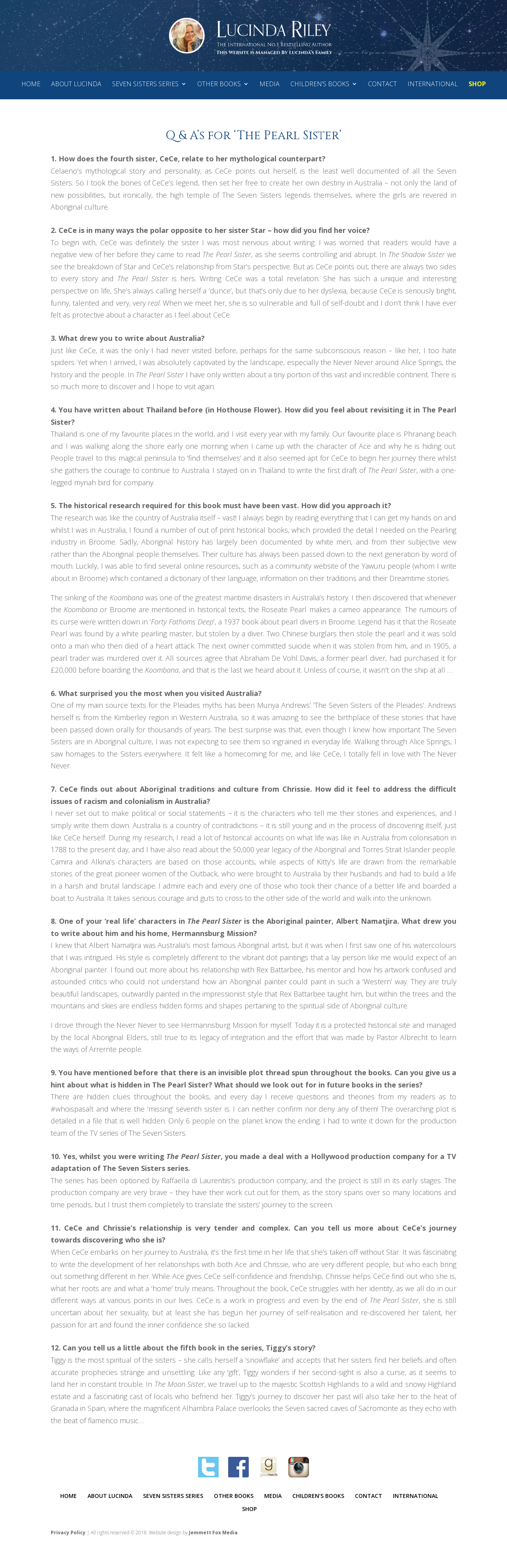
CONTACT (382, 84)
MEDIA (269, 84)
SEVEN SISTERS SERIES (145, 84)
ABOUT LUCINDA (76, 84)
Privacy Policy (68, 1532)
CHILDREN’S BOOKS (319, 84)
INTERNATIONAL (433, 84)
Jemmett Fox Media (213, 1532)
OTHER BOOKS (219, 84)
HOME (30, 84)
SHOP (477, 84)
